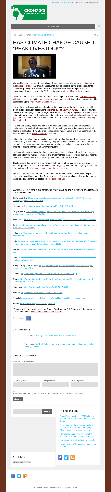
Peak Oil (21, 128)
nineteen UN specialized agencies (76, 91)
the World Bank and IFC (43, 102)
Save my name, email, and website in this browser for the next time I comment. (48, 393)
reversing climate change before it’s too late (49, 168)
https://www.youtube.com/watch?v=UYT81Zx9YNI (46, 287)
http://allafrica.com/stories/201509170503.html (41, 292)
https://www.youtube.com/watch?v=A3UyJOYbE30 (50, 206)
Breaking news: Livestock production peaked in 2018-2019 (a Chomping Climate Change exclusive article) (76, 427)
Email (48, 380)
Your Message (23, 361)
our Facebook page (56, 179)
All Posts (60, 2)
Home (54, 2)
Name (19, 380)
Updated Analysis (69, 2)
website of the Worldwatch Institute (46, 312)
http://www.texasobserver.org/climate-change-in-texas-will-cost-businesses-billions (60, 219)
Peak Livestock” (39, 133)
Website (78, 380)
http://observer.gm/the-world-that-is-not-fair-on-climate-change (49, 273)
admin (36, 35)
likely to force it (19, 120)
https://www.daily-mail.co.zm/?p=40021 (37, 303)
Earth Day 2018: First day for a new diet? (78, 440)
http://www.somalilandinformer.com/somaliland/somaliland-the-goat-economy (54, 298)
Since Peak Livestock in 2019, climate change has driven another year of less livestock (77, 418)
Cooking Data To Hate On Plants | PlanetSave (55, 335)
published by (62, 110)
